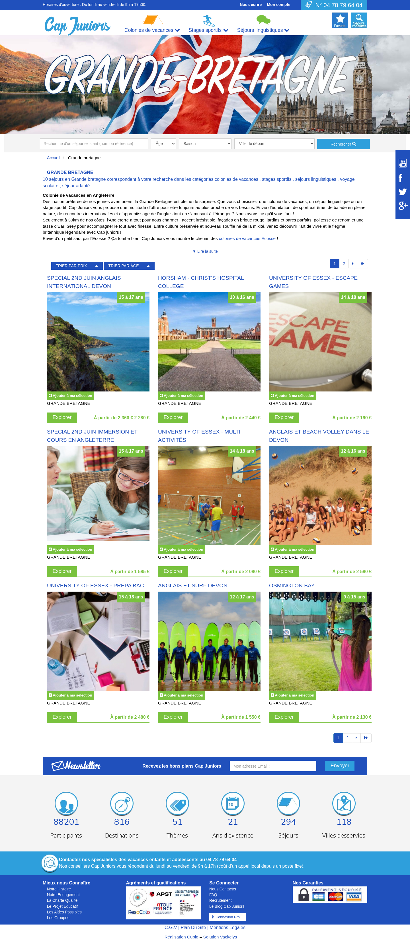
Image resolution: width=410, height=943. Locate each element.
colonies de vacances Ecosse (247, 238)
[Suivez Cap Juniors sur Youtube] (403, 163)
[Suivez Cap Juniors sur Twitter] (403, 191)
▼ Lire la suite (205, 251)
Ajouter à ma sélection (72, 395)
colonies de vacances (236, 179)
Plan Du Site (193, 927)
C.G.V (171, 927)
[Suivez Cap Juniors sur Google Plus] (403, 206)
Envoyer (340, 765)
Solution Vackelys (220, 936)
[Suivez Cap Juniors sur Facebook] (403, 178)
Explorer (62, 417)
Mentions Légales (227, 927)
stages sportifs (276, 179)
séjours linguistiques (315, 179)
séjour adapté (76, 185)
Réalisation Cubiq (181, 936)
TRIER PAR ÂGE (123, 266)
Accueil (53, 158)
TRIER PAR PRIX (71, 266)
